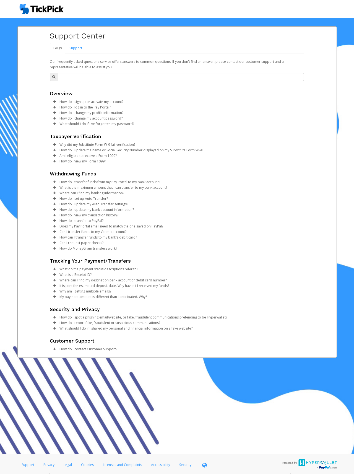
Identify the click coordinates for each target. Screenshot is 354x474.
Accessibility (160, 464)
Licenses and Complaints (123, 464)
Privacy (48, 464)
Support (75, 48)
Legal (68, 464)
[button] (55, 101)
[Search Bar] (181, 77)
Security (185, 464)
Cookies (87, 464)
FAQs (57, 48)
